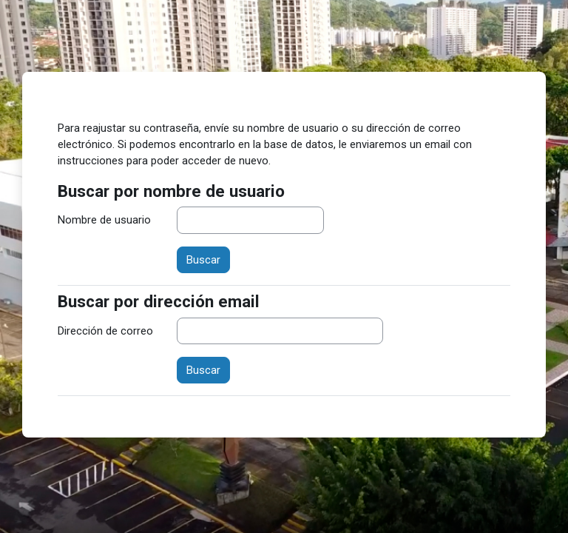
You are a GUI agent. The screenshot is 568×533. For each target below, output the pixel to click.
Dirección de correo (105, 331)
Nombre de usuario (104, 220)
